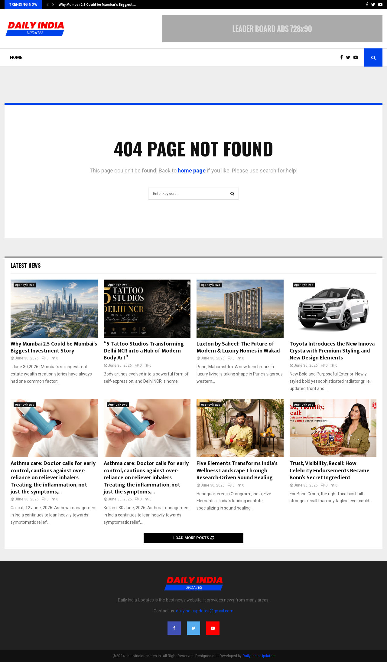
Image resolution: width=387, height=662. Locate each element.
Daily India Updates (258, 656)
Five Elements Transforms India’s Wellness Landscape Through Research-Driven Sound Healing (237, 470)
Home (16, 57)
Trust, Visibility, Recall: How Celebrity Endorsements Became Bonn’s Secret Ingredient (329, 470)
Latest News (26, 265)
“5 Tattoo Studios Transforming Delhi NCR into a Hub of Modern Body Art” (144, 351)
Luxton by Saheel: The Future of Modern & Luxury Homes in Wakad (238, 347)
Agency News (24, 285)
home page (192, 170)
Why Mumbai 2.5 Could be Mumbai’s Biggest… (97, 5)
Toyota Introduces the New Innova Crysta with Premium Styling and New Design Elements (332, 351)
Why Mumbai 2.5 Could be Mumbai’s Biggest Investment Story (54, 347)
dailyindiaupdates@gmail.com (204, 610)
